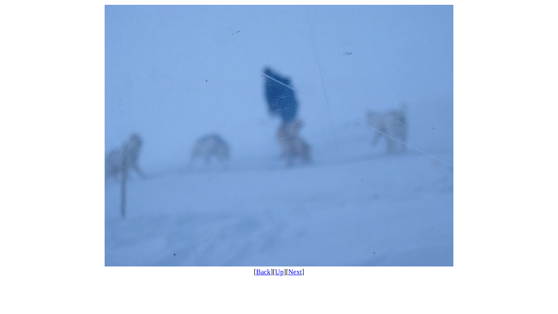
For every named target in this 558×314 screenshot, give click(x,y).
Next (295, 272)
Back (263, 272)
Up (279, 272)
